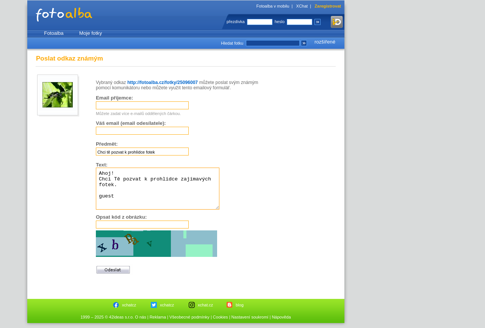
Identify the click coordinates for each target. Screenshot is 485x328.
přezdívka (236, 21)
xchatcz (129, 305)
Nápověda (281, 317)
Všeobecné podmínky (189, 317)
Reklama (158, 317)
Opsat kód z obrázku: (121, 217)
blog (240, 305)
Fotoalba (53, 33)
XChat (302, 6)
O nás (140, 317)
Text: (102, 165)
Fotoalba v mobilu (273, 6)
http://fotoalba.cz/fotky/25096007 (162, 82)
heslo (280, 21)
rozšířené (324, 42)
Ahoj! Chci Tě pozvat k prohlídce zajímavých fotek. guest (157, 189)
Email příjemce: (114, 98)
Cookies (220, 317)
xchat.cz (205, 305)
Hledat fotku (232, 43)
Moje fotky (90, 33)
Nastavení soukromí (250, 317)
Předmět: (107, 144)
